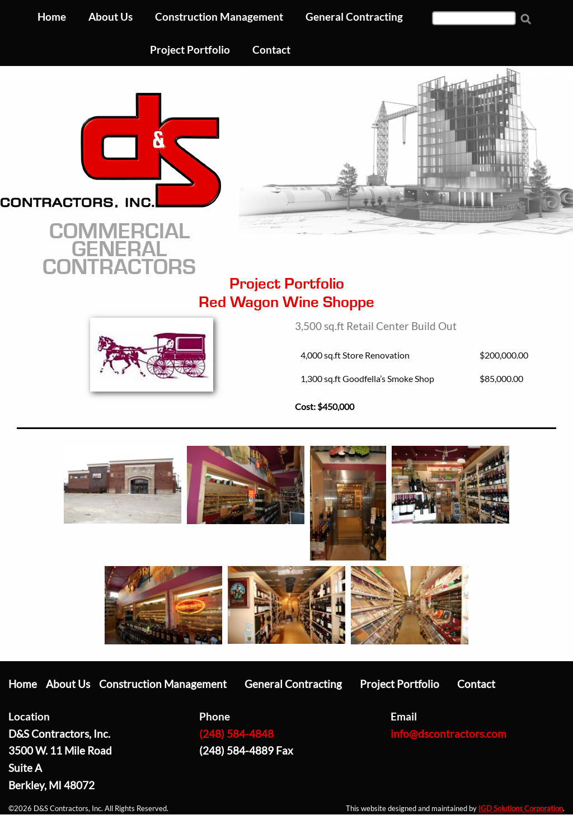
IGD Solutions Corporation (520, 808)
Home (22, 683)
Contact (476, 683)
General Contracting (293, 683)
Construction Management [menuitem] (219, 16)
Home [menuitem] (51, 16)
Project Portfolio (399, 683)
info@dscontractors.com (448, 733)
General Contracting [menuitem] (354, 16)
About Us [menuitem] (110, 16)
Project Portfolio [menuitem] (190, 49)
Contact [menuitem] (271, 49)
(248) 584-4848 (236, 733)
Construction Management (163, 683)
